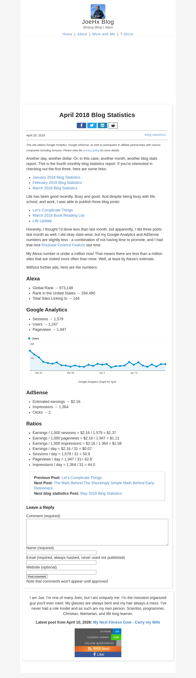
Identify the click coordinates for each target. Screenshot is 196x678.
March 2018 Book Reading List (58, 215)
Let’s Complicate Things (53, 210)
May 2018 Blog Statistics (101, 493)
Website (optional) (41, 572)
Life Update (42, 221)
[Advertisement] (98, 68)
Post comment (37, 581)
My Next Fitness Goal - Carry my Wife (126, 627)
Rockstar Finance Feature (63, 245)
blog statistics (155, 134)
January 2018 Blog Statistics (56, 177)
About (82, 34)
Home (67, 34)
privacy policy (91, 150)
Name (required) (40, 553)
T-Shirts (127, 34)
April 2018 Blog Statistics (97, 114)
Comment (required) (43, 516)
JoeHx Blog (98, 21)
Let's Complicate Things (82, 478)
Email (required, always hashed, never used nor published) (75, 563)
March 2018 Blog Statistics (55, 188)
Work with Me (103, 34)
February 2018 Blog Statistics (57, 183)
